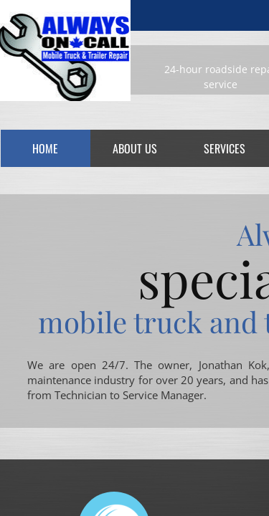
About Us (135, 148)
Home (45, 148)
